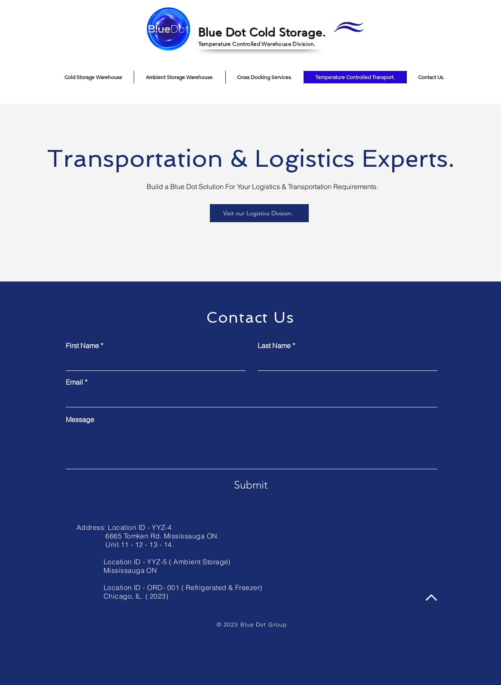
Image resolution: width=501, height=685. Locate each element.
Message (80, 419)
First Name (82, 345)
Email (74, 382)
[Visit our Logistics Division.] (259, 213)
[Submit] (250, 484)
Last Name (274, 345)
